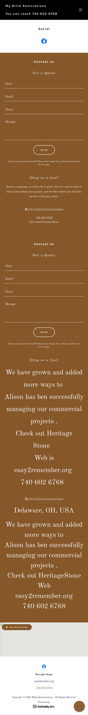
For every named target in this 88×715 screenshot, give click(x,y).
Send (44, 150)
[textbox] (44, 84)
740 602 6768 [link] (44, 218)
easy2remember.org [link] (44, 596)
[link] (31, 14)
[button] (80, 9)
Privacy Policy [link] (61, 162)
